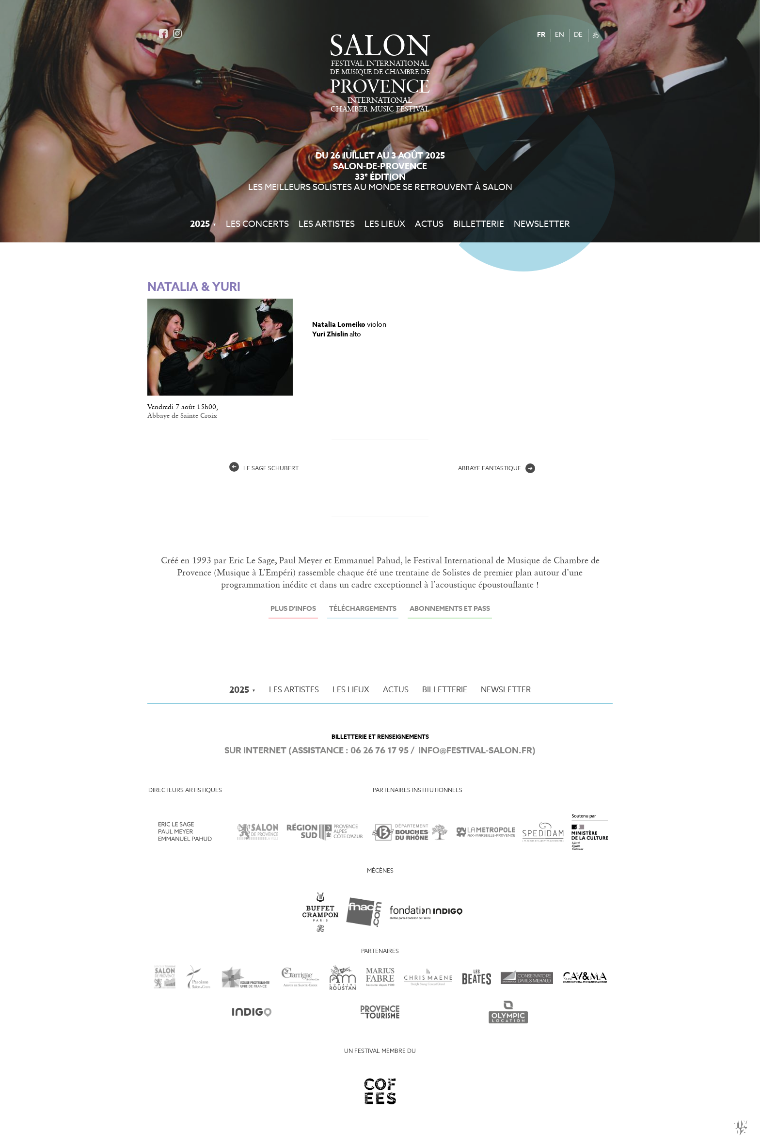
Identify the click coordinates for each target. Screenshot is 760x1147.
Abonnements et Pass (450, 609)
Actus (429, 224)
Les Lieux (384, 224)
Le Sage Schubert (264, 468)
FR (541, 35)
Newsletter (542, 224)
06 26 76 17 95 (379, 751)
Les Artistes (327, 224)
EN (559, 35)
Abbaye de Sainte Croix (182, 416)
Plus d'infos (293, 609)
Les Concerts (257, 224)
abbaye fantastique (496, 468)
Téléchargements (362, 609)
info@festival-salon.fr (475, 751)
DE (578, 35)
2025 (200, 224)
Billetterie (478, 224)
